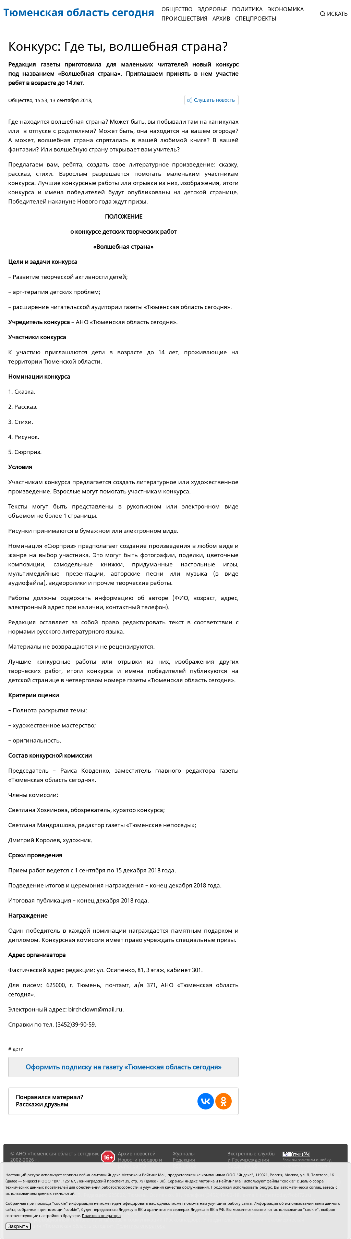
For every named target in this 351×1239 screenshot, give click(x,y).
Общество (177, 9)
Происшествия (184, 18)
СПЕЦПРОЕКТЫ (255, 18)
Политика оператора (101, 1215)
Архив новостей (137, 1153)
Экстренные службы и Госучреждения (252, 1156)
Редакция (184, 1159)
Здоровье (212, 9)
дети (18, 1048)
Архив (221, 18)
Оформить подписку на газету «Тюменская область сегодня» (123, 1067)
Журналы (184, 1153)
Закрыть (18, 1226)
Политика (247, 9)
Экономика (286, 9)
